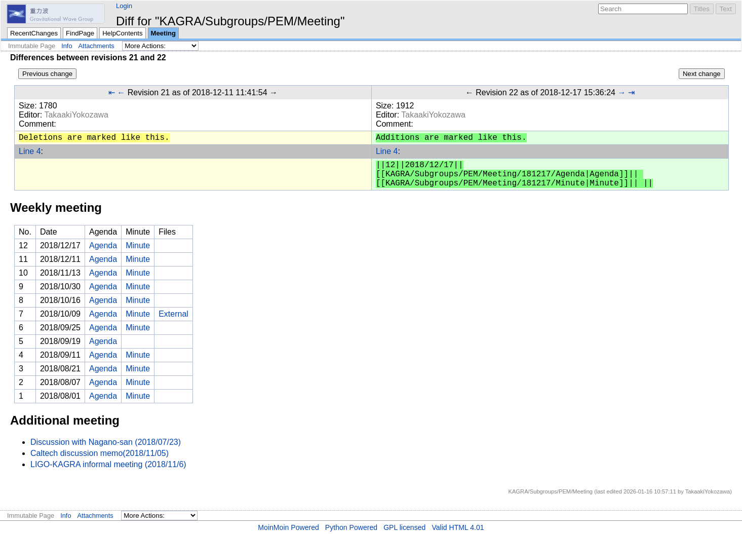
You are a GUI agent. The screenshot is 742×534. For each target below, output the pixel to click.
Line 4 (30, 151)
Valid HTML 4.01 (458, 527)
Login (124, 6)
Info (66, 46)
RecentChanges (34, 33)
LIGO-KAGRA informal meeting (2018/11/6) (108, 464)
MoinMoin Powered (288, 527)
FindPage (80, 33)
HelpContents (122, 33)
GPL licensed (404, 527)
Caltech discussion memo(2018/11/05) (99, 453)
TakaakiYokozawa (76, 114)
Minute (138, 245)
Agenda (103, 245)
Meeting (163, 33)
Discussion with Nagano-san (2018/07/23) (105, 442)
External (173, 314)
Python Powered (351, 527)
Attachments (96, 46)
